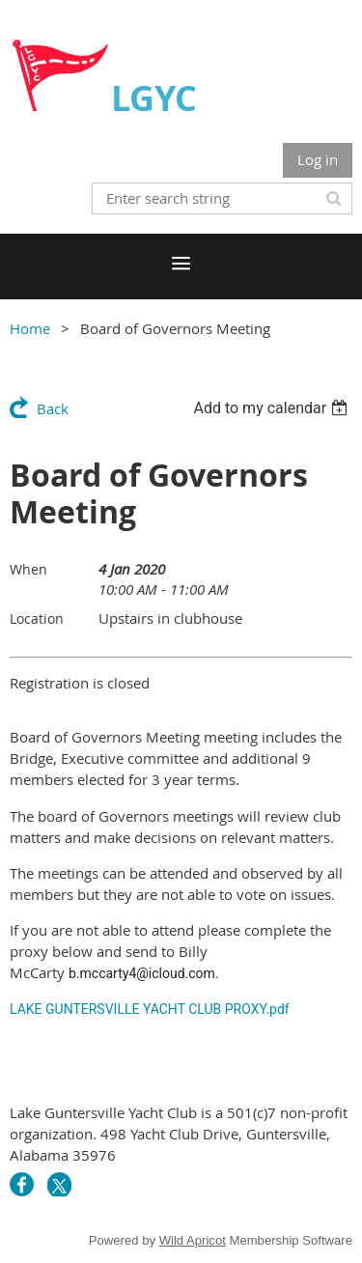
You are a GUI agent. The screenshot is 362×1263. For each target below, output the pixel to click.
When (28, 569)
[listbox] (272, 408)
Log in (317, 159)
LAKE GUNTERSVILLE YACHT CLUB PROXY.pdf (150, 1009)
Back (53, 408)
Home (30, 328)
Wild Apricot (192, 1240)
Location (37, 618)
